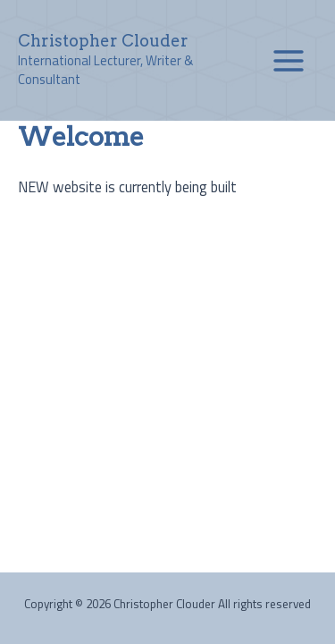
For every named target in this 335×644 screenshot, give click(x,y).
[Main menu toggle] (288, 60)
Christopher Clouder (103, 40)
